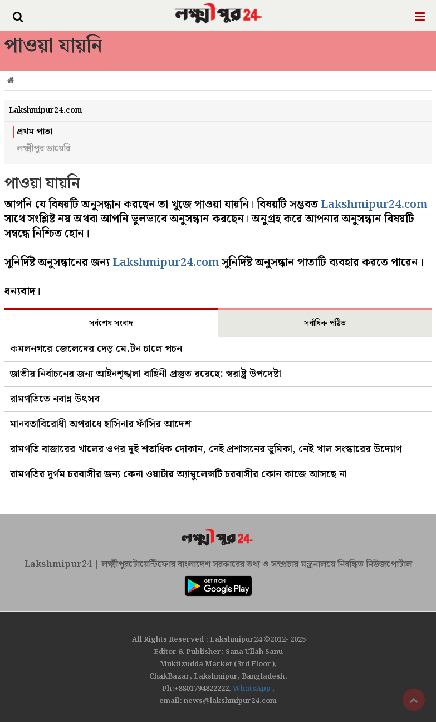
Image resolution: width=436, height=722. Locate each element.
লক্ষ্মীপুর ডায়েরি (43, 149)
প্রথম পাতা (34, 132)
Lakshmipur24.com (374, 205)
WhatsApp (252, 689)
